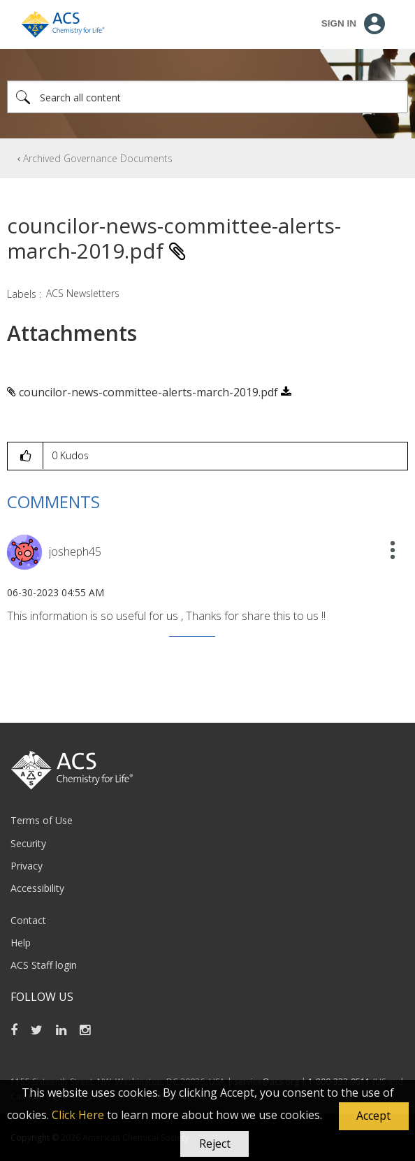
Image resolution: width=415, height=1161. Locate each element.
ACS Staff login (43, 965)
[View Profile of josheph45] (75, 551)
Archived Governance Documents (98, 158)
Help (20, 942)
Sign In (338, 23)
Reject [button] (215, 1143)
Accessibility (37, 888)
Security (28, 843)
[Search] (207, 96)
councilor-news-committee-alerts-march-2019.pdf (148, 392)
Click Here (78, 1115)
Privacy (26, 865)
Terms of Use (41, 820)
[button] (374, 1116)
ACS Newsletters (82, 293)
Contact (28, 920)
